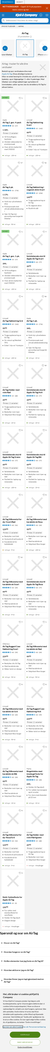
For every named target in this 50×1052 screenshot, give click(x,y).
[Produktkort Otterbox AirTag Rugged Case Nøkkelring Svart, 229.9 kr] (13, 630)
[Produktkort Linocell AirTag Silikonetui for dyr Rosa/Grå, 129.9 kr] (13, 818)
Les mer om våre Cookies (13, 1027)
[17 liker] (20, 162)
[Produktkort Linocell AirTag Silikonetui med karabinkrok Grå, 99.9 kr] (13, 692)
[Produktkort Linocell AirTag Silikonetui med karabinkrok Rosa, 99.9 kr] (37, 503)
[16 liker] (44, 162)
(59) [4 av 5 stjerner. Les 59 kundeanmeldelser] (16, 652)
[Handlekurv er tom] (47, 15)
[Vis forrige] (5, 48)
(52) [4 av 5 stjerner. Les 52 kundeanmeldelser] (16, 525)
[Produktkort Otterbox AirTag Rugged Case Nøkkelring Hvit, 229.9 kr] (37, 692)
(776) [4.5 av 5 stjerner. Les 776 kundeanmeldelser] (17, 190)
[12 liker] (20, 557)
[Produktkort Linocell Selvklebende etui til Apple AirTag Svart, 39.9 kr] (37, 239)
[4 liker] (21, 296)
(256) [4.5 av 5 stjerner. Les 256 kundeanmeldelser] (41, 193)
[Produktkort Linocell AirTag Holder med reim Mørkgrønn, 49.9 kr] (37, 818)
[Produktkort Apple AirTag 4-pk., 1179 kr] (13, 170)
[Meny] (3, 15)
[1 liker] (21, 98)
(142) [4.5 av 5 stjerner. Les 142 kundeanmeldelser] (41, 128)
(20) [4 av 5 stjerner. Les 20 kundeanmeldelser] (40, 780)
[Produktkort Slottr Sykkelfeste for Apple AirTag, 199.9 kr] (13, 881)
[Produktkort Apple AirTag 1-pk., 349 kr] (37, 304)
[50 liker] (44, 296)
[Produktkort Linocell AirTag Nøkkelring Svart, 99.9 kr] (37, 106)
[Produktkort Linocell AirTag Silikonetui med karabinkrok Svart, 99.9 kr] (13, 565)
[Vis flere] (44, 48)
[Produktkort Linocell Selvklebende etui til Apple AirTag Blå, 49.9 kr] (37, 438)
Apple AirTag (7, 74)
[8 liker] (44, 98)
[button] (30, 36)
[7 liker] (44, 231)
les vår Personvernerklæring (34, 1027)
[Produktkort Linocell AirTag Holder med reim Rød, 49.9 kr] (13, 373)
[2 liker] (44, 810)
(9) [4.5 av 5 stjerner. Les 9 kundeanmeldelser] (16, 903)
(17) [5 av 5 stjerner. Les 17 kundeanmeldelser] (16, 126)
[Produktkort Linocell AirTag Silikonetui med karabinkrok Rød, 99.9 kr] (37, 630)
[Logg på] (41, 15)
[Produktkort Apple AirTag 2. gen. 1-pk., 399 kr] (13, 239)
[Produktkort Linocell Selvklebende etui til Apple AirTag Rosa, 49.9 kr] (37, 565)
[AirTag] (25, 48)
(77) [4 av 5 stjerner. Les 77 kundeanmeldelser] (40, 262)
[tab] (8, 2)
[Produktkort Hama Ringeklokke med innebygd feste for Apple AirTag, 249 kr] (37, 755)
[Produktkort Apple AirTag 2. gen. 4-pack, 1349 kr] (13, 106)
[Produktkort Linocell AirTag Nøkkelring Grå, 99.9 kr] (13, 304)
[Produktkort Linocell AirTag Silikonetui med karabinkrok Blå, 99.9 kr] (13, 755)
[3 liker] (44, 430)
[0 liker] (21, 430)
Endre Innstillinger (25, 1047)
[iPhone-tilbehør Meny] (17, 26)
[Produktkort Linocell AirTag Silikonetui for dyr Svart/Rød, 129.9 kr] (13, 503)
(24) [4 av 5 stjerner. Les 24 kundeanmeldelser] (40, 525)
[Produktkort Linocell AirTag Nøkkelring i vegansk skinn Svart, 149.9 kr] (37, 170)
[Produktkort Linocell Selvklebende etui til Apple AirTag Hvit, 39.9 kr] (37, 373)
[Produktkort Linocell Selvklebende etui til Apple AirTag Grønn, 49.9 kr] (13, 438)
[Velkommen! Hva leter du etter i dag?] (26, 20)
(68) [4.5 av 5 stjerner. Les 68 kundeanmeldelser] (16, 396)
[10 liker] (44, 365)
